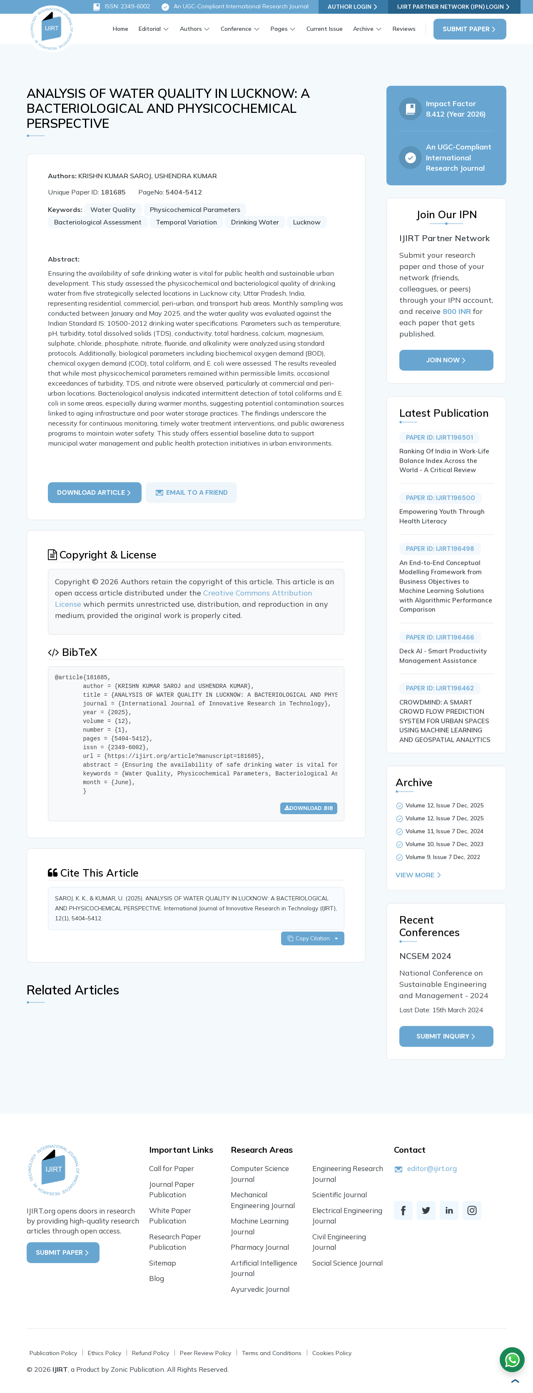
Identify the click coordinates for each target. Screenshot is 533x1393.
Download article (94, 492)
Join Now (446, 360)
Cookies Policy (331, 1353)
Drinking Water (255, 222)
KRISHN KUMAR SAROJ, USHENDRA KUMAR (147, 176)
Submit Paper (470, 29)
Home (120, 28)
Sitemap (162, 1262)
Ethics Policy (104, 1353)
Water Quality (113, 209)
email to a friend (191, 492)
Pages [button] (279, 28)
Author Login (353, 6)
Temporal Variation (186, 222)
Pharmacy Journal (260, 1247)
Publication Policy (53, 1353)
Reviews (404, 28)
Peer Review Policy (205, 1353)
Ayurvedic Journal (260, 1289)
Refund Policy (150, 1353)
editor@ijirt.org (432, 1168)
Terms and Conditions (271, 1353)
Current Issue (324, 28)
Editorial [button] (150, 28)
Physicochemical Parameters (195, 209)
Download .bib (308, 808)
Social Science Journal (347, 1262)
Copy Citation (313, 938)
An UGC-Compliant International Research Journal (235, 7)
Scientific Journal (339, 1194)
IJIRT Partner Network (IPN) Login (454, 6)
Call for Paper (171, 1168)
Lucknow (307, 222)
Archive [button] (363, 28)
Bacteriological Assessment (98, 222)
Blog (156, 1278)
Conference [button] (236, 28)
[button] (514, 1381)
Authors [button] (191, 28)
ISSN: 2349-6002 (121, 7)
